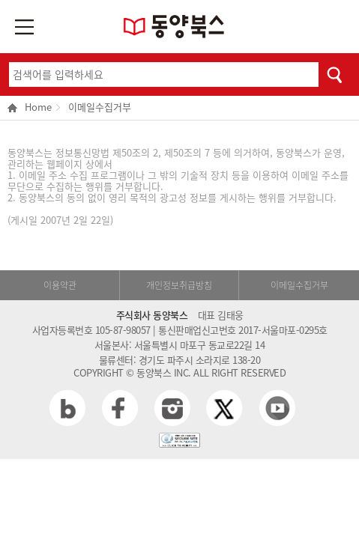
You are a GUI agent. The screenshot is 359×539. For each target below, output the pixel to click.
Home (29, 108)
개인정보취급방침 (179, 285)
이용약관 (59, 285)
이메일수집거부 (99, 107)
